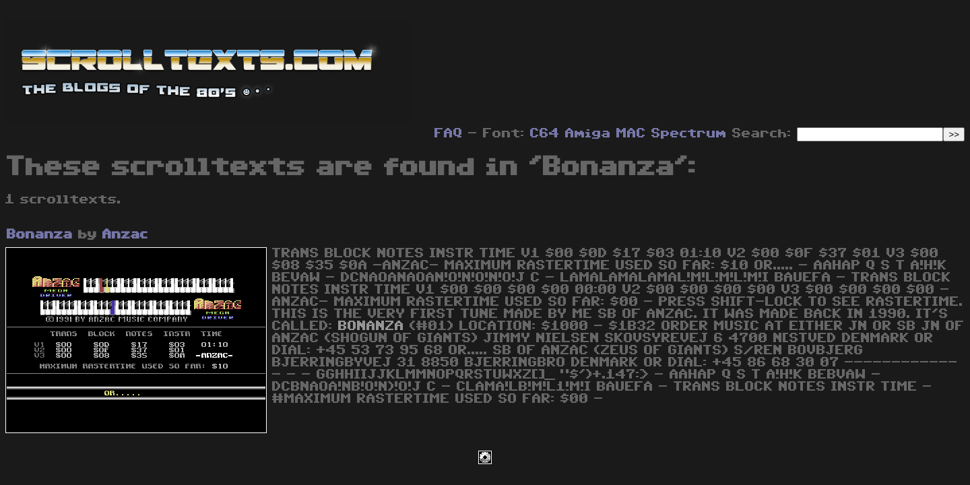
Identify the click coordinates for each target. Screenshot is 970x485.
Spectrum (689, 133)
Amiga (588, 133)
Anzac (125, 234)
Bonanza (40, 234)
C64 (545, 133)
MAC (631, 133)
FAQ (448, 133)
